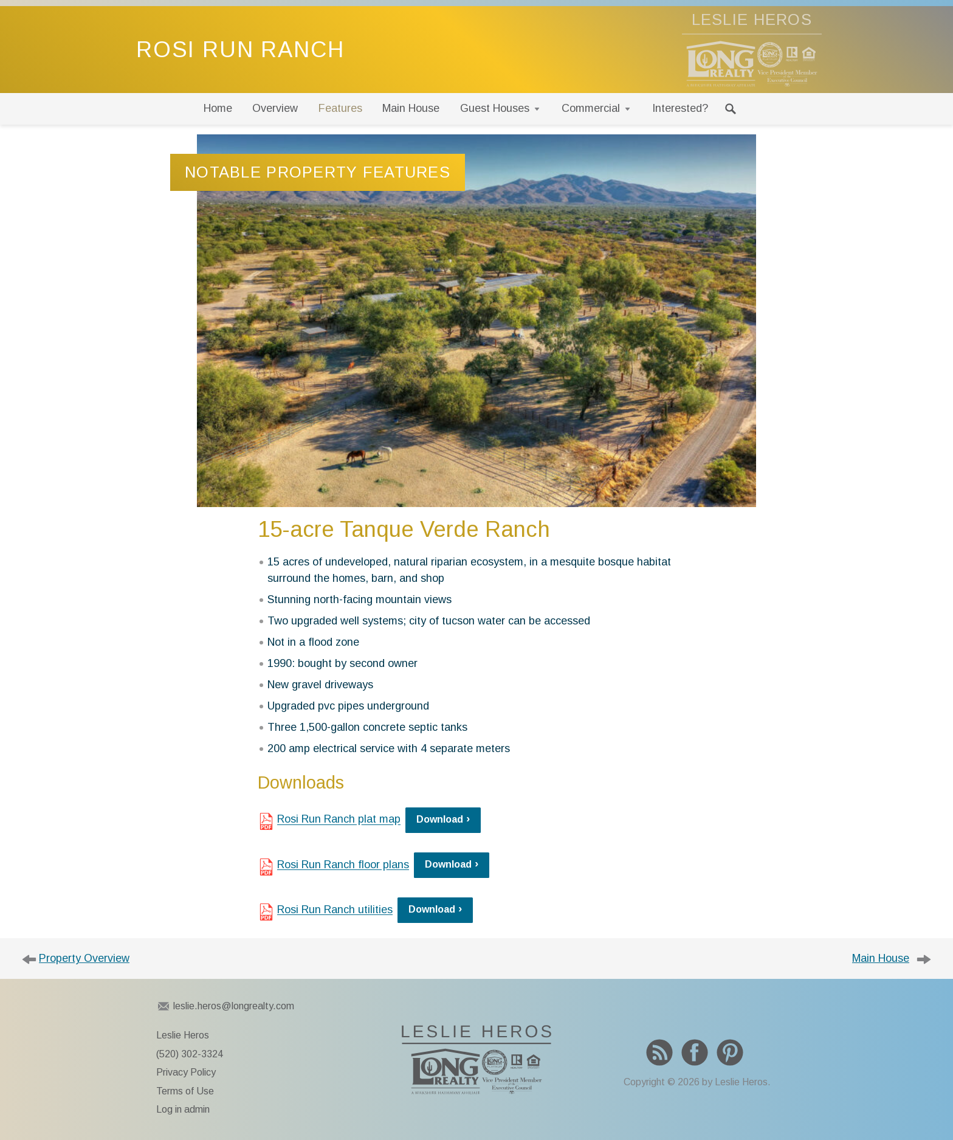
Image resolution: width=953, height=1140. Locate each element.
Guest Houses (494, 108)
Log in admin (183, 1109)
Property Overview (84, 958)
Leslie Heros (182, 1035)
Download (439, 819)
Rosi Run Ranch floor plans (343, 864)
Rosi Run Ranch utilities (335, 909)
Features (340, 108)
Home (218, 108)
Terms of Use (185, 1091)
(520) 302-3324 (189, 1054)
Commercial (591, 108)
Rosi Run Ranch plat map (339, 819)
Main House (410, 108)
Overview (275, 108)
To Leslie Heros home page (476, 1059)
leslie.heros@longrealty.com (233, 1006)
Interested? (680, 108)
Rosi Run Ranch (240, 49)
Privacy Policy (186, 1072)
